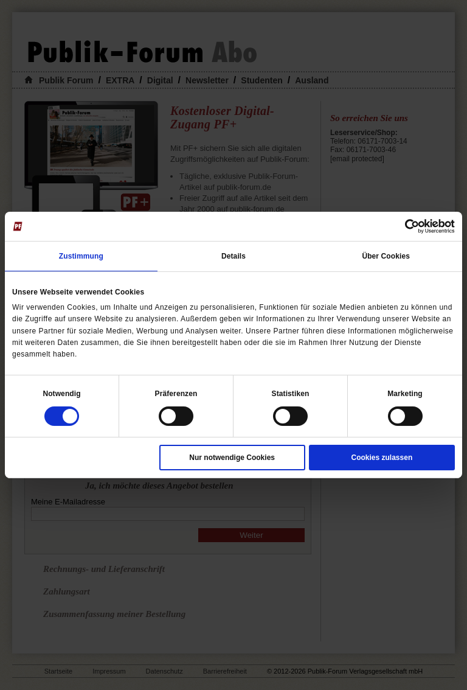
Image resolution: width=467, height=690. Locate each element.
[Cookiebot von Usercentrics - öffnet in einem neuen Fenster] (401, 226)
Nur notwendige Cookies (232, 457)
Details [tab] (233, 256)
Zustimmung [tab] (81, 256)
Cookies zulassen (382, 457)
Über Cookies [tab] (386, 256)
